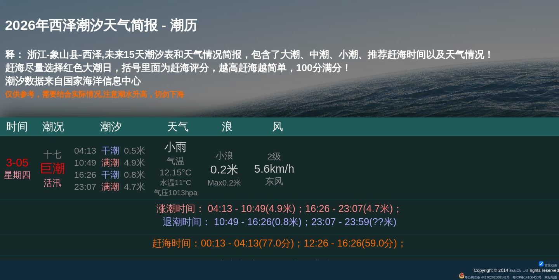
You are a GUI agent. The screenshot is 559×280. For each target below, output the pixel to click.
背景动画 (545, 264)
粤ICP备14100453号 (516, 277)
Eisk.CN (511, 270)
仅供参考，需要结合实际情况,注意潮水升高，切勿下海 (123, 94)
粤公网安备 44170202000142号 (459, 277)
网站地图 (548, 277)
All (525, 270)
